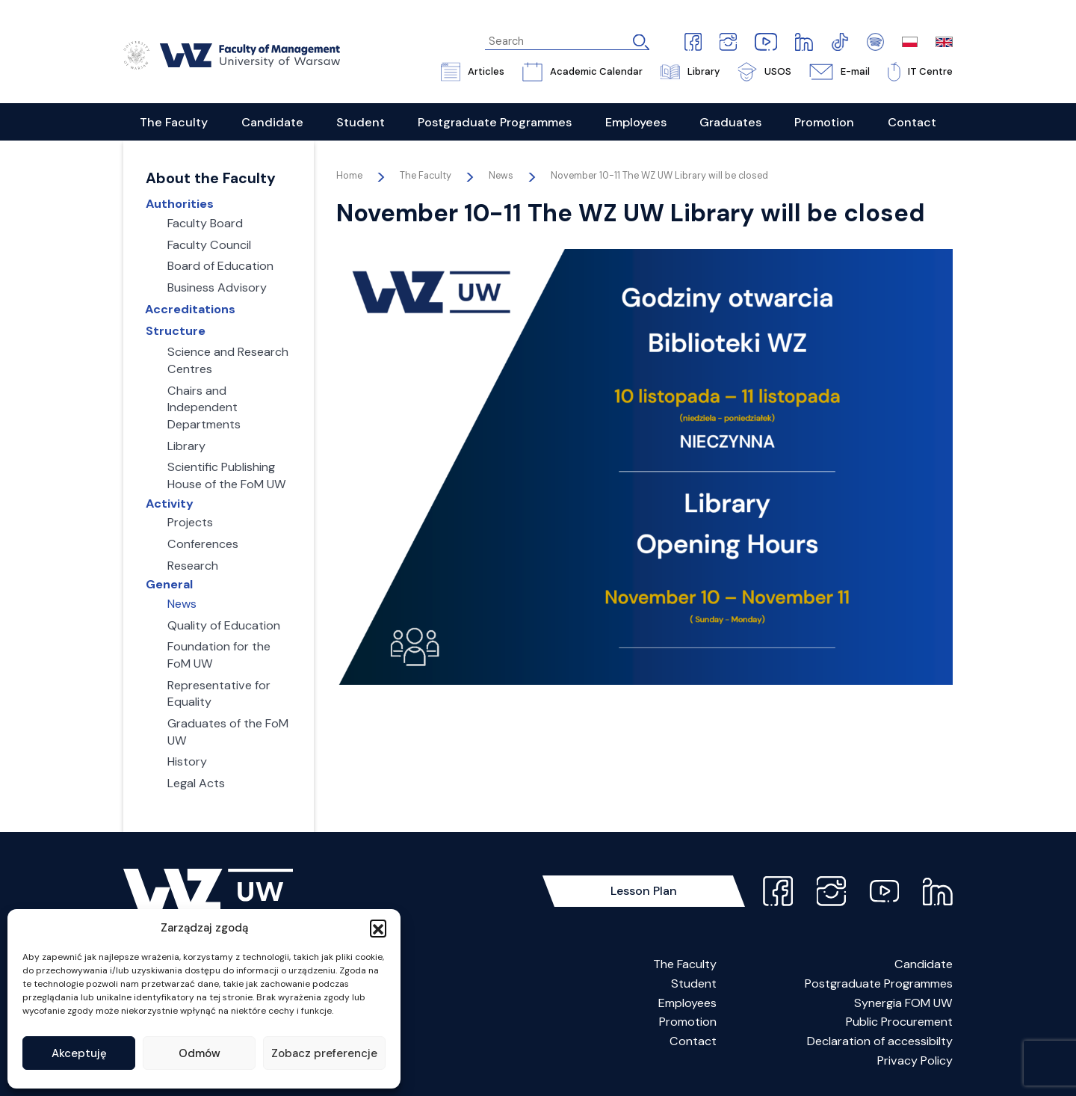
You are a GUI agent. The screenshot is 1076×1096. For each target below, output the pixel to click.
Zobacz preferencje (324, 1053)
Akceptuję (79, 1053)
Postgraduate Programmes (879, 983)
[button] (378, 927)
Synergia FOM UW (903, 1003)
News (501, 176)
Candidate (923, 964)
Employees (687, 1003)
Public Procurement (899, 1021)
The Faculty (685, 964)
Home (349, 176)
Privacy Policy (915, 1060)
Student (694, 983)
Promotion (688, 1021)
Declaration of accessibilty (880, 1041)
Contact (693, 1041)
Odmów (199, 1053)
